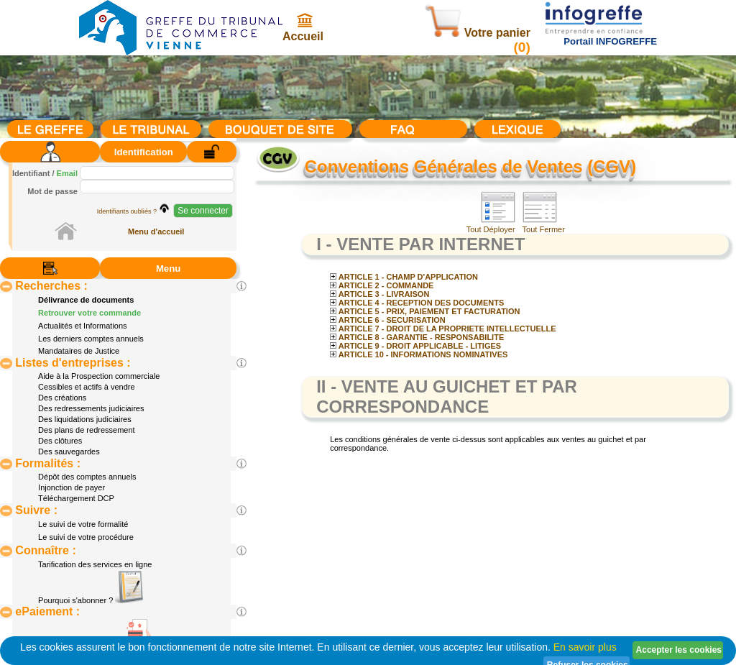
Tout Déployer (490, 226)
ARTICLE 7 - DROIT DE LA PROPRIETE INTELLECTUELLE (443, 328)
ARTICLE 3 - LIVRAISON (379, 294)
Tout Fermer (544, 226)
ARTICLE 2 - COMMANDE (381, 285)
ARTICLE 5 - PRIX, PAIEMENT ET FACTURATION (425, 311)
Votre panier (477, 33)
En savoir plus (585, 647)
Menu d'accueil (156, 231)
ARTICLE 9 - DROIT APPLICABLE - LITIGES (415, 345)
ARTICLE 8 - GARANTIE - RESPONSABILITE (417, 337)
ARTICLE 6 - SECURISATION (388, 320)
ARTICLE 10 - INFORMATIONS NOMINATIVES (418, 354)
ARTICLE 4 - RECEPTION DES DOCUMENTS (417, 302)
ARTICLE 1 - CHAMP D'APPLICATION (404, 276)
